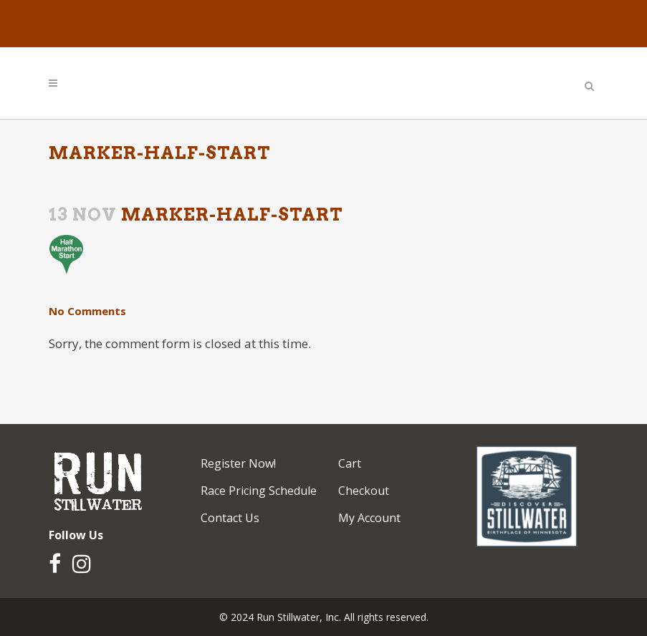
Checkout (363, 490)
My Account (369, 518)
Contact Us (230, 518)
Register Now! (238, 463)
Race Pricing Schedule (259, 490)
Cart (349, 463)
